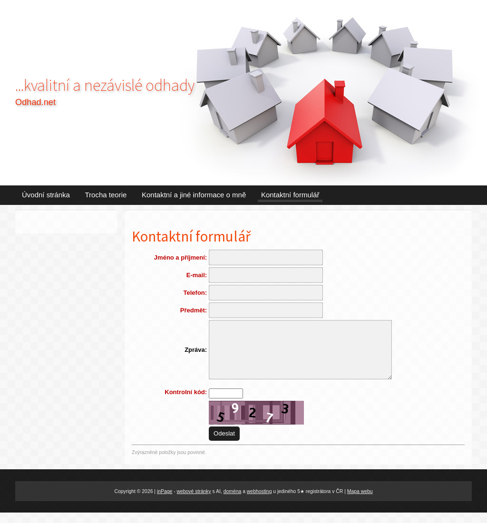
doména (233, 501)
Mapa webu (360, 501)
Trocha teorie (106, 195)
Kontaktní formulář (290, 195)
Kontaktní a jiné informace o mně (194, 195)
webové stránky (194, 501)
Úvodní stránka (46, 195)
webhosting (259, 501)
